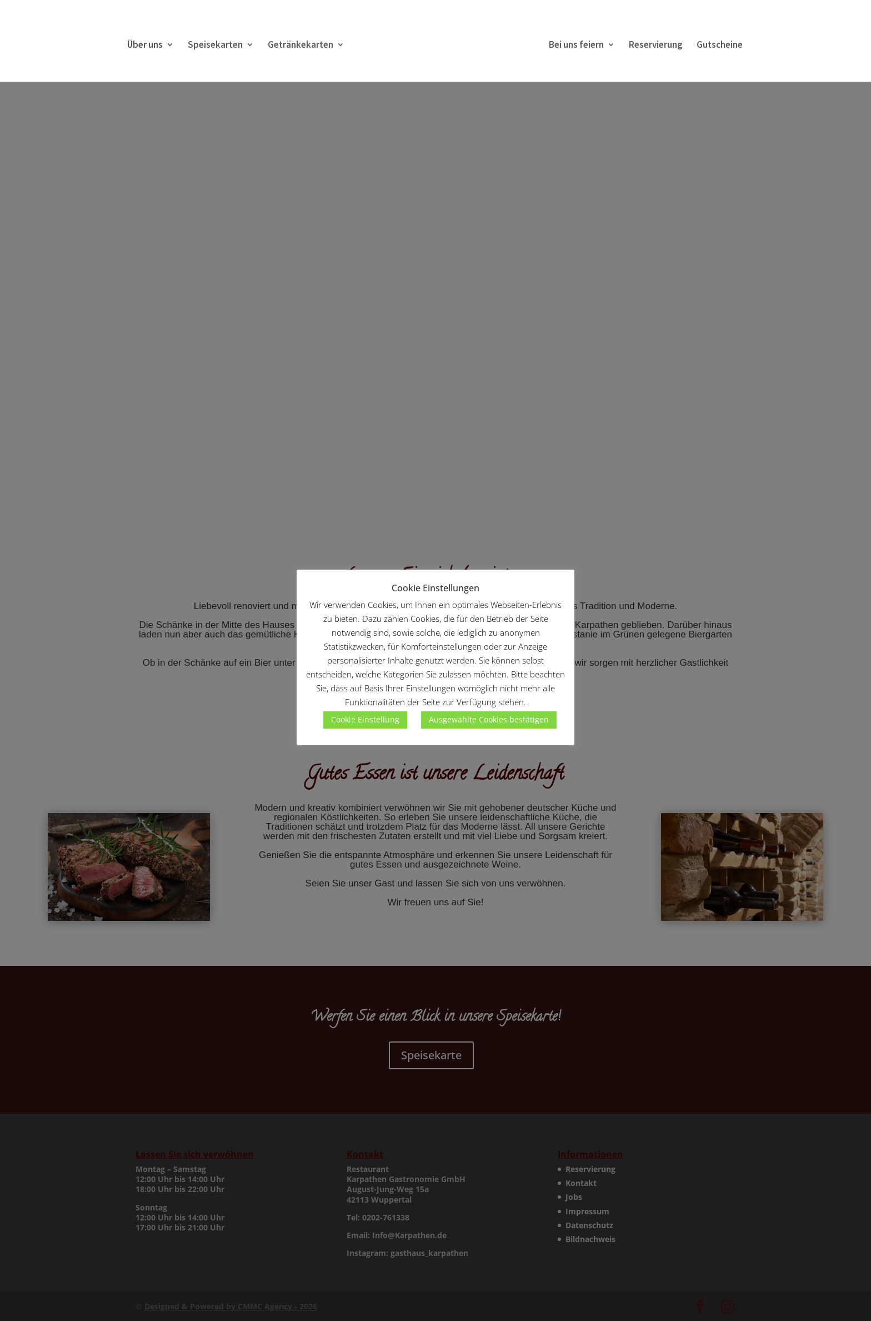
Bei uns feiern (576, 46)
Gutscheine (720, 46)
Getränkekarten (300, 46)
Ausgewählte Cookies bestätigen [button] (489, 719)
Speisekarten (215, 46)
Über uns (145, 46)
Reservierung (656, 46)
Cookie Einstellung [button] (365, 719)
